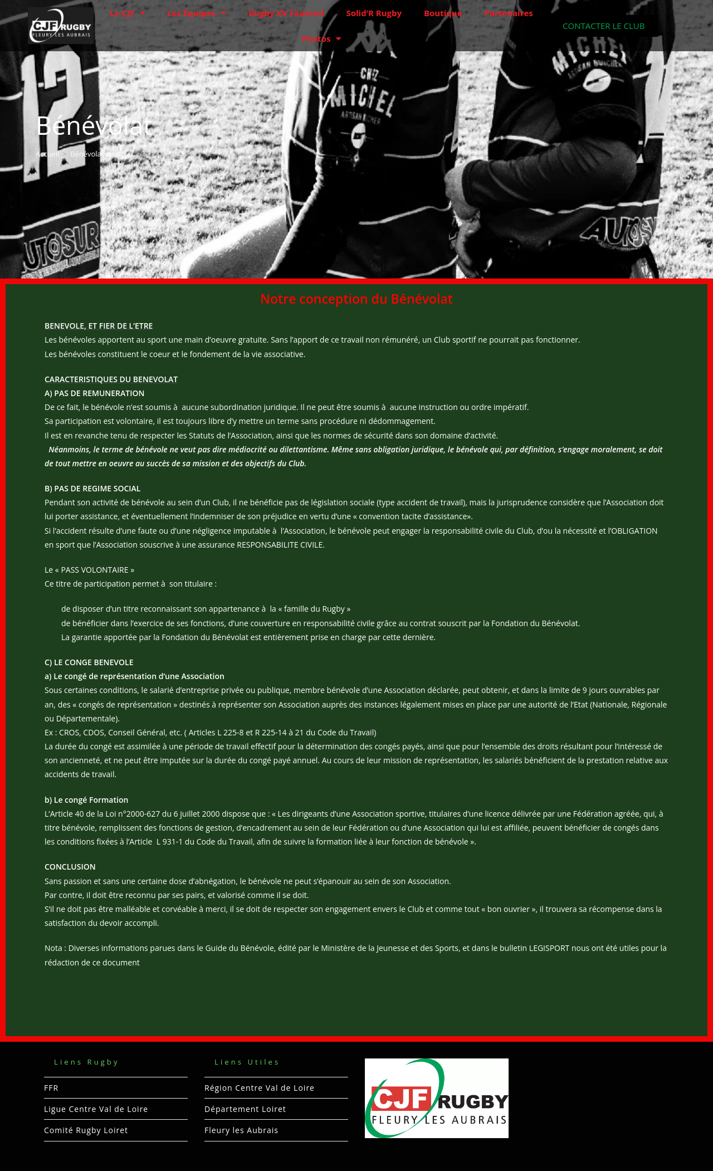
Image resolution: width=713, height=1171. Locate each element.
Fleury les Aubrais (241, 1130)
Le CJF (127, 13)
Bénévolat (87, 154)
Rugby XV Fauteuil (286, 12)
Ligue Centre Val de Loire (96, 1109)
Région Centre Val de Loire (259, 1087)
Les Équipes (196, 13)
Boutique (443, 12)
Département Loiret (245, 1109)
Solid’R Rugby (374, 12)
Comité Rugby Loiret (86, 1130)
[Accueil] (48, 154)
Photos (321, 38)
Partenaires (509, 12)
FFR (51, 1087)
